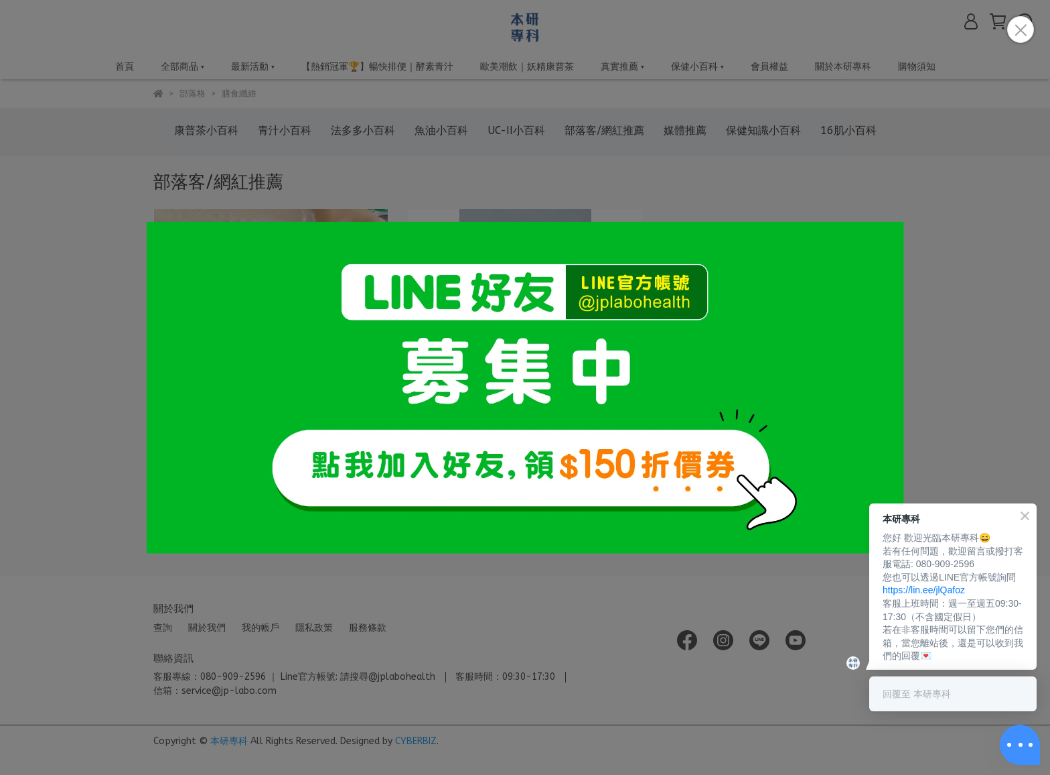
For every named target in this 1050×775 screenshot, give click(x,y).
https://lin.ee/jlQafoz (924, 590)
